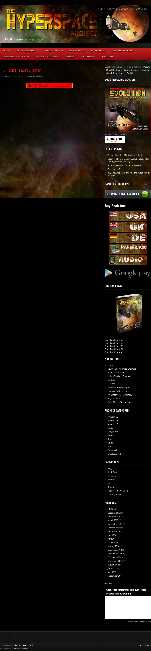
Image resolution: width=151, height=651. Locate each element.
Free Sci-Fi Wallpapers (47, 57)
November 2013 (115, 554)
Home (6, 51)
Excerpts (111, 480)
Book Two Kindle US (114, 340)
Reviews (70, 57)
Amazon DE (113, 417)
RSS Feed (109, 583)
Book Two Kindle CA (114, 349)
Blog (110, 468)
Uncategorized (114, 454)
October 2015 (114, 513)
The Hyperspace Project (23, 645)
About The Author (116, 372)
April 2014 (112, 539)
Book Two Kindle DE (114, 346)
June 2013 (112, 568)
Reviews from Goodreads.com (139, 622)
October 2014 (114, 528)
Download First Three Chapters (122, 369)
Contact (111, 380)
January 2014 (113, 546)
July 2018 (112, 509)
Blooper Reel (77, 51)
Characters (112, 476)
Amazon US (113, 424)
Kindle (110, 443)
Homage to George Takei (119, 391)
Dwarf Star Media (114, 70)
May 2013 (112, 572)
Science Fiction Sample (118, 491)
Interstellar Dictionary (16, 57)
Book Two (112, 472)
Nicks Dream (87, 57)
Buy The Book (98, 51)
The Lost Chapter (54, 51)
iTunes (122, 73)
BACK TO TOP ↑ (145, 645)
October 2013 (114, 557)
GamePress (24, 648)
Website (146, 67)
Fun (109, 483)
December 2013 (115, 550)
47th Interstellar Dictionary (120, 395)
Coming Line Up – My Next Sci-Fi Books (125, 155)
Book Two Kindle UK (114, 343)
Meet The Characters (123, 51)
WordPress (17, 648)
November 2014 (115, 524)
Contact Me (107, 57)
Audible (130, 73)
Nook (110, 446)
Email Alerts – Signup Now (119, 402)
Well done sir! (114, 169)
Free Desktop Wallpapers (119, 387)
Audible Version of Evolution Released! (125, 165)
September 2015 (115, 516)
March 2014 (113, 542)
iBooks (111, 435)
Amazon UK (113, 420)
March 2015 (113, 520)
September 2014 (115, 531)
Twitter (127, 70)
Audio (110, 428)
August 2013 (113, 565)
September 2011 (115, 576)
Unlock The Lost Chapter (22, 70)
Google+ (136, 70)
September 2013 (115, 561)
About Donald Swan (27, 51)
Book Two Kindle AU (114, 352)
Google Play (111, 73)
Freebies (111, 384)
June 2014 (112, 535)
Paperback (112, 450)
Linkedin (146, 70)
